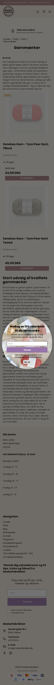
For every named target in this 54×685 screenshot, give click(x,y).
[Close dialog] (49, 318)
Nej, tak (27, 362)
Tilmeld (27, 349)
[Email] (27, 343)
